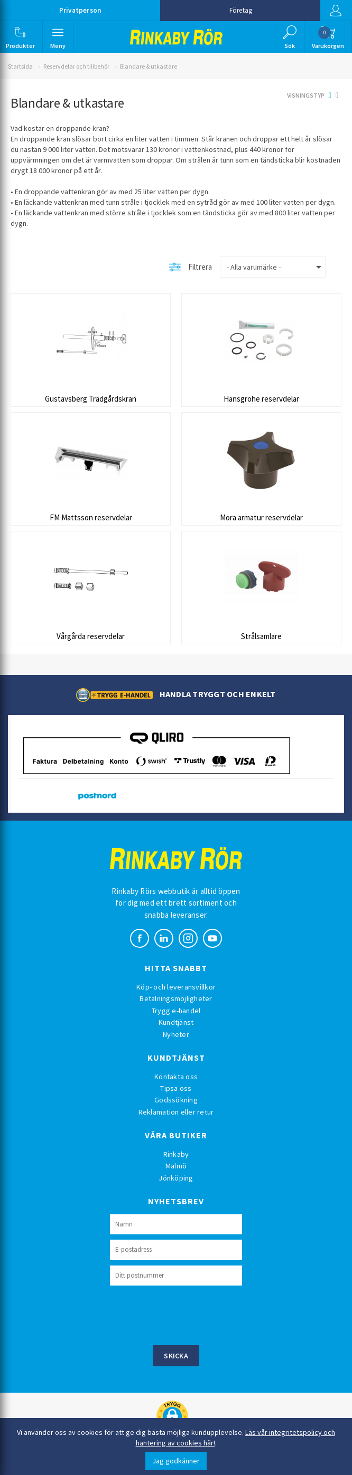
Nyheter (176, 1034)
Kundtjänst (176, 1022)
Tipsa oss (175, 1088)
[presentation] (190, 1314)
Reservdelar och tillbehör (76, 66)
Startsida (20, 66)
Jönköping (176, 1178)
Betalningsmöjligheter (176, 998)
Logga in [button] (335, 10)
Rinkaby (176, 1154)
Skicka (176, 1355)
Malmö (176, 1166)
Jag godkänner (176, 1461)
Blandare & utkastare (148, 66)
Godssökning (176, 1100)
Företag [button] (240, 10)
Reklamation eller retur (176, 1112)
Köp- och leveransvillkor (176, 987)
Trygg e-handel (176, 1010)
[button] (20, 37)
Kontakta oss (176, 1076)
